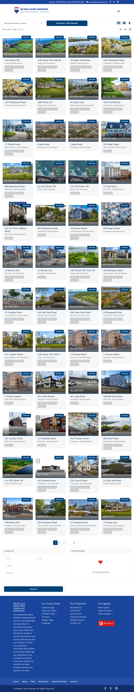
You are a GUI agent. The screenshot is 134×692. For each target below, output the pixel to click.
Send (33, 589)
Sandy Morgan (104, 613)
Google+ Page (47, 620)
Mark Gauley (103, 607)
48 (130, 29)
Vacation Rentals (77, 620)
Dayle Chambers (105, 610)
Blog (33, 681)
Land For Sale (76, 613)
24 (125, 29)
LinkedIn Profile (48, 613)
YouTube (45, 617)
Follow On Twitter (49, 610)
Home (16, 681)
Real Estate (43, 681)
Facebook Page (48, 607)
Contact (73, 681)
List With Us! (75, 623)
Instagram (46, 623)
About (25, 681)
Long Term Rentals (78, 617)
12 (120, 29)
